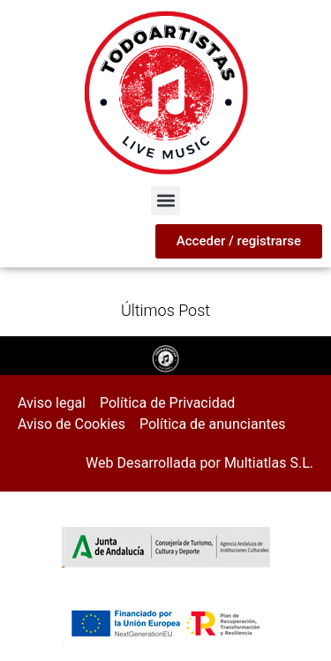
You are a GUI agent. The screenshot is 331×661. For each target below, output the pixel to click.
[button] (165, 200)
